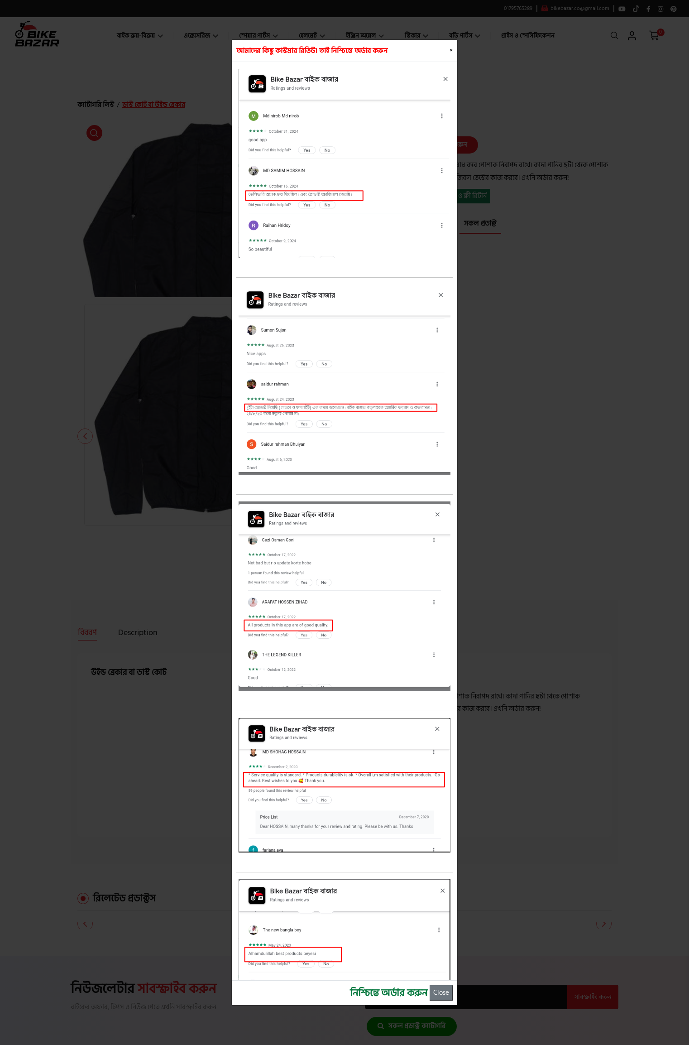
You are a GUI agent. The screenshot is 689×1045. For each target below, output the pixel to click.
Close (441, 992)
